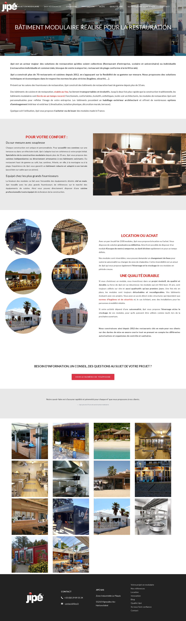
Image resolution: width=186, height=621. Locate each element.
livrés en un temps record (50, 95)
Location (135, 592)
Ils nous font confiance (141, 607)
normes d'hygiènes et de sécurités (116, 299)
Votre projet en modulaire (142, 584)
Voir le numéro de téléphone (93, 377)
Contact (134, 610)
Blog (133, 599)
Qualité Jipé (136, 603)
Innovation (136, 596)
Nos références (138, 588)
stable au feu (61, 91)
